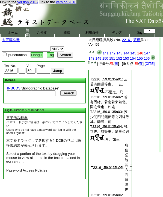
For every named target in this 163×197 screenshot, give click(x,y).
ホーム (13, 32)
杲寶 (136, 40)
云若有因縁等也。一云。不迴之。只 (109, 85)
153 (126, 58)
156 (147, 58)
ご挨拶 (42, 32)
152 (119, 58)
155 (140, 58)
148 (91, 58)
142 (112, 53)
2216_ (127, 40)
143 (120, 53)
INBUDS (13, 88)
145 (133, 53)
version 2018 (66, 2)
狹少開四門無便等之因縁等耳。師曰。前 (109, 117)
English (142, 32)
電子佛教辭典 (17, 118)
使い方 (117, 32)
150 (105, 58)
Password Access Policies (26, 170)
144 (126, 53)
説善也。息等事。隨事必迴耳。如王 (109, 132)
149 (98, 58)
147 (147, 53)
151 (112, 58)
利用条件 (92, 32)
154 (133, 58)
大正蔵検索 (11, 40)
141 (106, 53)
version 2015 (27, 2)
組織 (67, 32)
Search (68, 93)
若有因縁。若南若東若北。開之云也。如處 (109, 102)
